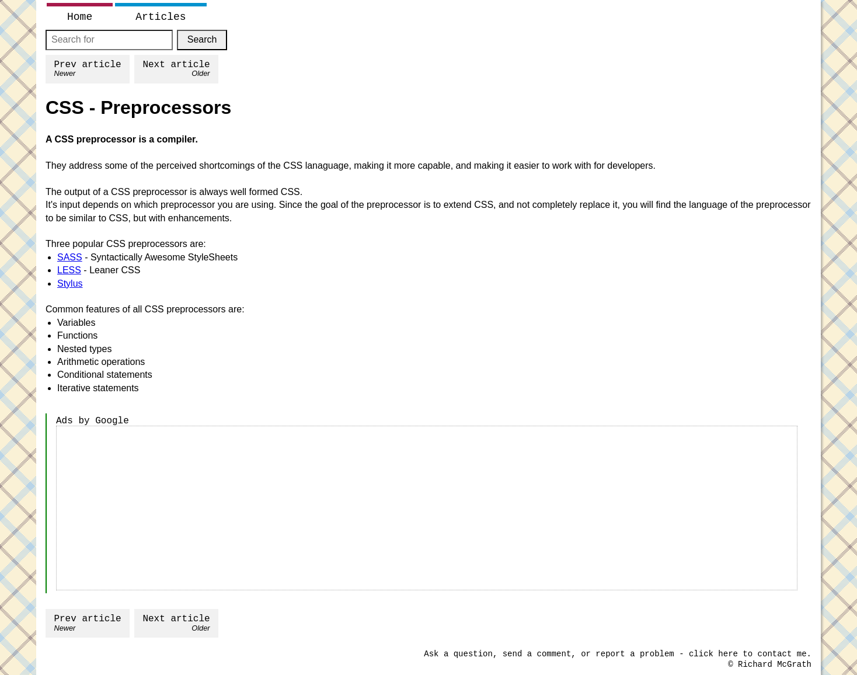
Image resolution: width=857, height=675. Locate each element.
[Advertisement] (426, 508)
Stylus (70, 283)
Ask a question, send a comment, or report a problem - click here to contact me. (617, 654)
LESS (69, 270)
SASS (69, 257)
